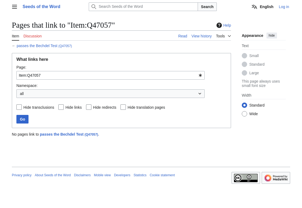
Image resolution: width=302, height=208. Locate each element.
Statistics (140, 175)
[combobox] (110, 75)
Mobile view (102, 175)
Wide (253, 114)
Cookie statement (162, 175)
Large (254, 73)
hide (272, 35)
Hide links (73, 107)
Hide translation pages (146, 107)
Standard (257, 64)
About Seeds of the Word (53, 175)
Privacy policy (21, 175)
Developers (122, 175)
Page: (21, 67)
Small (254, 56)
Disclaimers (82, 175)
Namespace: (27, 85)
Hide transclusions (38, 107)
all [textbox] (22, 93)
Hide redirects (104, 107)
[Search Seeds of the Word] (143, 6)
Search (207, 7)
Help (223, 25)
